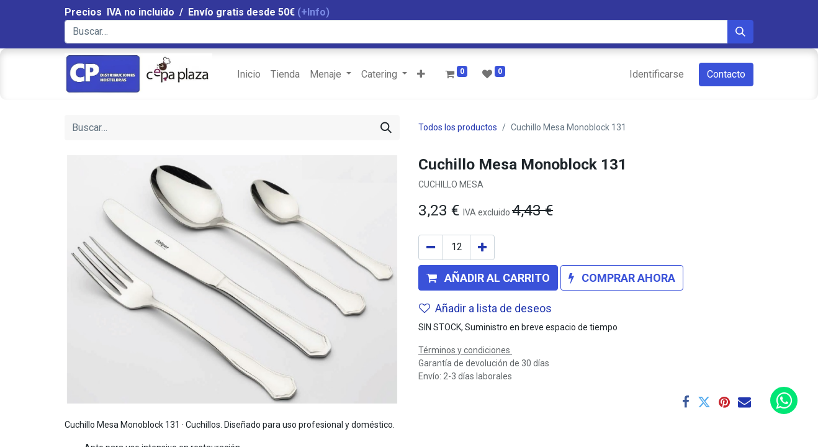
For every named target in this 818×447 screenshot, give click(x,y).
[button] (421, 74)
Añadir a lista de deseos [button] (485, 308)
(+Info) (313, 12)
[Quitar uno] (430, 247)
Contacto (726, 74)
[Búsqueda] (740, 31)
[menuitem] (249, 74)
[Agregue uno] (482, 247)
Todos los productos (457, 127)
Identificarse (656, 74)
